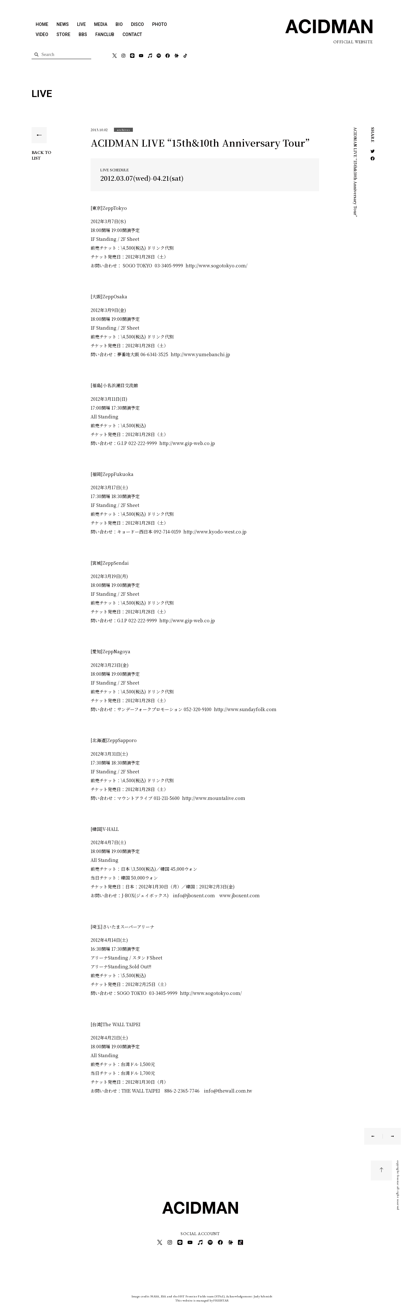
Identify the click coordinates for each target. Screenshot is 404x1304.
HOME (42, 24)
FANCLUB (104, 34)
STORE (63, 34)
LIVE (81, 24)
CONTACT (132, 34)
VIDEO (42, 34)
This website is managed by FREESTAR (202, 1299)
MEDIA (100, 24)
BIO (119, 24)
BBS (83, 34)
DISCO (137, 24)
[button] (123, 130)
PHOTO (159, 24)
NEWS (62, 24)
